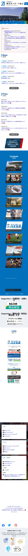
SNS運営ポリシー (21, 509)
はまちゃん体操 (7, 465)
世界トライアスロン (7, 432)
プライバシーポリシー (16, 506)
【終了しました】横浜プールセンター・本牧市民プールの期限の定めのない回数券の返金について (14, 475)
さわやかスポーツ (7, 436)
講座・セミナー (7, 447)
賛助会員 (5, 451)
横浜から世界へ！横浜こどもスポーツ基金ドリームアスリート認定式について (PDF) (13, 102)
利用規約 (15, 509)
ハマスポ (5, 470)
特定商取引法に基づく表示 (7, 509)
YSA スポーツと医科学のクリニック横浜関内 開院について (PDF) (13, 122)
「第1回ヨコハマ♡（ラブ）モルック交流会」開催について (13, 83)
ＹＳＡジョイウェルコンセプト (10, 278)
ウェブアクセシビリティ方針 (11, 508)
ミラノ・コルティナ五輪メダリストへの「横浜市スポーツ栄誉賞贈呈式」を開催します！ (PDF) (13, 115)
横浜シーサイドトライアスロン (9, 434)
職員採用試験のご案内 (5, 78)
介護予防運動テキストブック (9, 461)
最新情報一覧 (14, 88)
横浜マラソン (6, 430)
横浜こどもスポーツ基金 (8, 450)
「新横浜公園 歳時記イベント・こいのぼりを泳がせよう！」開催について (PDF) (13, 129)
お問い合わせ (20, 508)
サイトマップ (14, 511)
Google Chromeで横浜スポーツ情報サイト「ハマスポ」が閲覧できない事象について (14, 47)
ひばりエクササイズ (8, 463)
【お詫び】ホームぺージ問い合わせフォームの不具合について (15, 43)
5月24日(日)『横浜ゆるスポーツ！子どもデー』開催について (13, 62)
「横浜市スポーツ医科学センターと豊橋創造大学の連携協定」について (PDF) (13, 109)
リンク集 (9, 506)
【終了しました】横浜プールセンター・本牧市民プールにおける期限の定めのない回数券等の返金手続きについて (15, 38)
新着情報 (4, 66)
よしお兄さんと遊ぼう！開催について (8, 67)
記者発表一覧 (14, 134)
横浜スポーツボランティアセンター (10, 446)
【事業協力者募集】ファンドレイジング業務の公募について (15, 33)
